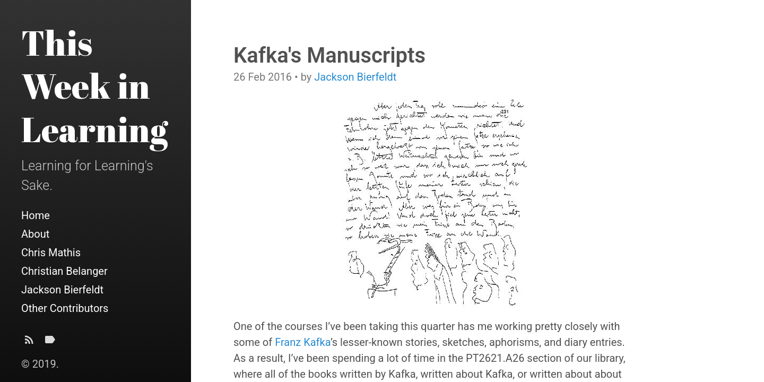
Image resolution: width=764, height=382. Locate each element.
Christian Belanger (64, 271)
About (35, 234)
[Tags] (50, 342)
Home (35, 215)
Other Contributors (64, 308)
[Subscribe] (29, 342)
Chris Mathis (51, 252)
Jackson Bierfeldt (62, 289)
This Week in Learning (94, 85)
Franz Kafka (303, 342)
